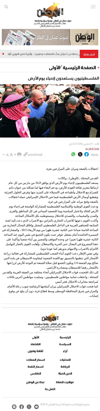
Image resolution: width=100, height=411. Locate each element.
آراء (65, 351)
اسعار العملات (35, 359)
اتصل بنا (50, 389)
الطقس (35, 373)
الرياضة (65, 366)
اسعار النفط (35, 366)
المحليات (65, 359)
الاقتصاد (35, 344)
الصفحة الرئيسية (79, 67)
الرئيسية (65, 337)
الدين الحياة (65, 373)
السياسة (65, 344)
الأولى (54, 67)
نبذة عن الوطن (35, 382)
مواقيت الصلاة (65, 382)
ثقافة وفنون (35, 351)
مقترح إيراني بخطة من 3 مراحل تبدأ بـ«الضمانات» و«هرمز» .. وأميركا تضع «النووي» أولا (47, 53)
